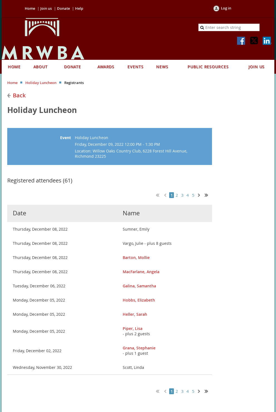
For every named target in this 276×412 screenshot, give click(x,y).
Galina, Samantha (139, 285)
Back (19, 95)
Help (79, 8)
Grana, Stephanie (139, 348)
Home (30, 8)
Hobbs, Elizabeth (139, 300)
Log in (226, 8)
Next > (200, 194)
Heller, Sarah (135, 314)
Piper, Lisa (132, 328)
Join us (46, 8)
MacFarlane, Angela (141, 271)
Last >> (208, 194)
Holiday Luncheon (40, 82)
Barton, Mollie (136, 257)
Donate (63, 8)
